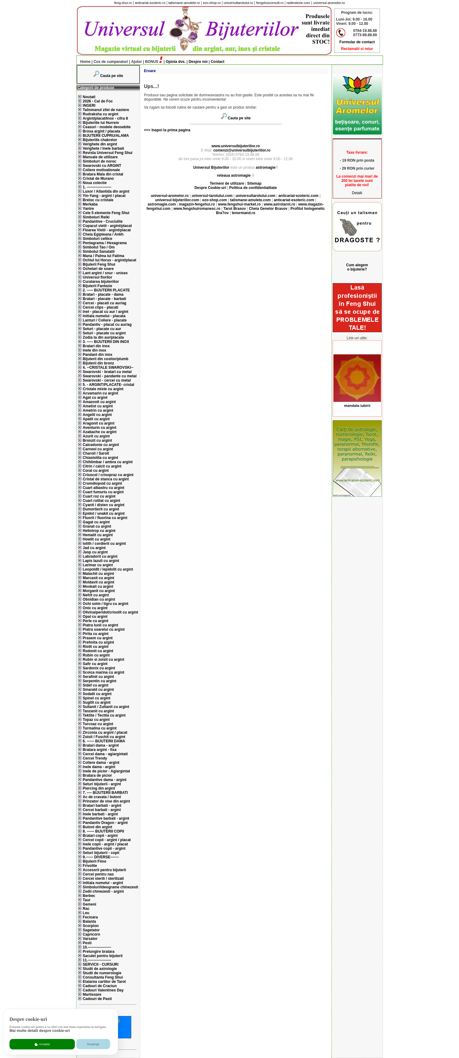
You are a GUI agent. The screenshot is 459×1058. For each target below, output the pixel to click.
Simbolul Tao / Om (99, 247)
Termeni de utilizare (227, 183)
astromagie (265, 167)
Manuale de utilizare (100, 157)
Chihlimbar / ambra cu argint (108, 462)
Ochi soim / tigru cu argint (105, 604)
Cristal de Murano (98, 178)
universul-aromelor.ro (329, 3)
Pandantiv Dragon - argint (105, 823)
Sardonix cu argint (99, 668)
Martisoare (92, 994)
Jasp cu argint (95, 552)
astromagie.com (161, 204)
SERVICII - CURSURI (100, 964)
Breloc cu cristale (98, 200)
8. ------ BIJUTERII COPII (103, 831)
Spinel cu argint (96, 698)
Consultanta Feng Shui (103, 977)
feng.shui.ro (123, 3)
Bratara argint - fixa (100, 750)
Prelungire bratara (98, 951)
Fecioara (90, 917)
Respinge (93, 1044)
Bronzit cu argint (97, 440)
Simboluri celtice (97, 239)
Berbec (89, 896)
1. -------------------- (97, 187)
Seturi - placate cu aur (102, 329)
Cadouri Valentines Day (103, 990)
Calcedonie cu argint (101, 445)
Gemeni (89, 904)
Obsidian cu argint (99, 599)
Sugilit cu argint (97, 702)
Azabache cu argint (100, 432)
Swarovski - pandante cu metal (109, 376)
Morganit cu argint (99, 591)
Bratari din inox (96, 346)
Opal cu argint (95, 616)
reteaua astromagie (234, 175)
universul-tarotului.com (212, 196)
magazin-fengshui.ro (197, 204)
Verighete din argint (100, 144)
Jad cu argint (94, 548)
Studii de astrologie (100, 969)
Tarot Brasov (235, 208)
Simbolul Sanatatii (99, 251)
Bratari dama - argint (101, 745)
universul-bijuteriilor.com (177, 200)
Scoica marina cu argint (103, 672)
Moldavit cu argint (98, 582)
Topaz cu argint (96, 720)
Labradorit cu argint (100, 556)
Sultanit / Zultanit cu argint (106, 707)
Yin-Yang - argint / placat (104, 196)
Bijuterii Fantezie (97, 286)
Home (83, 62)
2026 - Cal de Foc (98, 101)
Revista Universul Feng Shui (107, 153)
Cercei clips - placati (100, 307)
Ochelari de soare (98, 269)
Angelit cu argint (97, 415)
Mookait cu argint (98, 586)
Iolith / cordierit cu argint (104, 543)
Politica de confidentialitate (253, 188)
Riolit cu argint (96, 646)
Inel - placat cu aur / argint (105, 312)
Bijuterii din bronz (98, 363)
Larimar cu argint (98, 565)
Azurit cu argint (96, 436)
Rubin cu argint (96, 655)
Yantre (88, 208)
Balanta (89, 921)
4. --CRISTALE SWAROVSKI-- (108, 367)
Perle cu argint (95, 621)
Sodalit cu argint (97, 694)
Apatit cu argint (96, 419)
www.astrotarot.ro (279, 204)
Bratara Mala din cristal (103, 174)
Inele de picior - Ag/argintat (106, 771)
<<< (147, 130)
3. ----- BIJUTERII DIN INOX (106, 342)
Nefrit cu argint (96, 595)
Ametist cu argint (98, 406)
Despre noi (198, 62)
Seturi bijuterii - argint (102, 784)
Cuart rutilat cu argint (101, 500)
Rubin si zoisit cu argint (103, 659)
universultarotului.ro (238, 3)
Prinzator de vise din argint (106, 801)
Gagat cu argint (96, 522)
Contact (217, 62)
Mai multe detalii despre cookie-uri (40, 1031)
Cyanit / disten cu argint (103, 505)
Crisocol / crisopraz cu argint (108, 475)
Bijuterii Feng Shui (99, 264)
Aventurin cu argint (100, 427)
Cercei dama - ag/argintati (105, 754)
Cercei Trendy (95, 758)
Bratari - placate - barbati (104, 299)
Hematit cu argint (98, 535)
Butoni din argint (97, 827)
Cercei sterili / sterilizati (103, 878)
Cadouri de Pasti (97, 999)
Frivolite (90, 866)
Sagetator (91, 930)
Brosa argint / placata (101, 131)
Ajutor (136, 62)
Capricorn (91, 934)
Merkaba (90, 204)
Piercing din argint (99, 788)
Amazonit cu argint (99, 402)
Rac (86, 908)
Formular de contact (357, 42)
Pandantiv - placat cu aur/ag (107, 324)
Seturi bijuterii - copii (101, 853)
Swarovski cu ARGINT (102, 166)
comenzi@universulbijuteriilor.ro (241, 150)
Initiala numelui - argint (103, 883)
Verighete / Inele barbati (103, 148)
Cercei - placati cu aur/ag (104, 303)
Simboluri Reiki (96, 217)
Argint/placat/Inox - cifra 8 (105, 118)
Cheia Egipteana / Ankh (103, 234)
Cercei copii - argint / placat (107, 840)
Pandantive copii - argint (104, 848)
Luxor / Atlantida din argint (106, 191)
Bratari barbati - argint (102, 805)
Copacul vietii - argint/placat (107, 226)
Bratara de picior (97, 775)
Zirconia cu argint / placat (105, 732)
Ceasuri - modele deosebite (107, 127)
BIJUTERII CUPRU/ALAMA (106, 135)
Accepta (42, 1044)
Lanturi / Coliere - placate (105, 320)
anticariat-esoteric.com (294, 200)
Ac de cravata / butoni (102, 797)
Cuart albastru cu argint (103, 488)
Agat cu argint (95, 397)
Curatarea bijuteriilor (101, 281)
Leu (86, 913)
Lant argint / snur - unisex (105, 273)
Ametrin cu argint (98, 410)
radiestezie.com (298, 3)
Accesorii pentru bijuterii (104, 870)
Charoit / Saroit (96, 453)
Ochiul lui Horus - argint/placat (109, 260)
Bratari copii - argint (100, 835)
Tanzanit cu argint (98, 711)
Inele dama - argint (99, 767)
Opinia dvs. (176, 62)
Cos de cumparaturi (111, 62)
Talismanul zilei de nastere (106, 110)
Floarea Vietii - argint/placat (107, 230)
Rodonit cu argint (98, 651)
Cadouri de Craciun (100, 986)
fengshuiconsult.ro (269, 3)
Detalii (357, 193)
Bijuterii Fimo (94, 861)
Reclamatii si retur (357, 49)
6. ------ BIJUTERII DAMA (104, 741)
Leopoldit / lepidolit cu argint (108, 569)
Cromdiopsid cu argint (102, 483)
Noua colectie (95, 183)
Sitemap (254, 183)
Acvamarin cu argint (100, 393)
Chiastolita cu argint (100, 458)
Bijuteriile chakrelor (100, 140)
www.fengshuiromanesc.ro (197, 208)
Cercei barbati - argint (102, 810)
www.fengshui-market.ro (239, 204)
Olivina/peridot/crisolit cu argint (110, 612)
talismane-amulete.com (250, 200)
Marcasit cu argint (98, 578)
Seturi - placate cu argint (104, 333)
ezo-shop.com (214, 200)
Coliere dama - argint (101, 762)
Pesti (87, 943)
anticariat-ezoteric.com (298, 196)
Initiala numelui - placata (104, 316)
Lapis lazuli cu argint (101, 561)
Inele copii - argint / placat (105, 844)
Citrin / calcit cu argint (102, 466)
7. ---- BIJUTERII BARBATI (105, 793)
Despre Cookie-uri (210, 188)
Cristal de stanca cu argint (106, 479)
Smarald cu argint (98, 689)
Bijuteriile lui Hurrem (101, 123)
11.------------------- (97, 960)
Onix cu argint (95, 608)
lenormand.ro (243, 213)
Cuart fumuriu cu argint (103, 492)
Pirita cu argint (96, 634)
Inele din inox (94, 350)
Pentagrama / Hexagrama (105, 243)
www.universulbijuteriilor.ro (236, 146)
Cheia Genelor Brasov (268, 208)
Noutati (89, 97)
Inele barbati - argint (100, 814)
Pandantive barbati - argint (106, 818)
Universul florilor (97, 277)
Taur (86, 900)
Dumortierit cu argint (101, 509)
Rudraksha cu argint (100, 114)
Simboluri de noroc (99, 161)
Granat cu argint (97, 526)
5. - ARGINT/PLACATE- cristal (108, 385)
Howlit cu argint (96, 539)
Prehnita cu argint (98, 642)
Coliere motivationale (101, 170)
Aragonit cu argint (98, 423)
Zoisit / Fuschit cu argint (104, 737)
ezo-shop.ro (212, 3)
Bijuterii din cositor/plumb (105, 359)
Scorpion (91, 926)
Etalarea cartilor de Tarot (104, 981)
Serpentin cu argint (99, 681)
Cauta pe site (111, 76)
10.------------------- (97, 947)
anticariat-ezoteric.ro (150, 3)
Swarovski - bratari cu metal (107, 372)
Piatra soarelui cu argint (104, 629)
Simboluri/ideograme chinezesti (110, 887)
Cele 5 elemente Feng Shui (106, 213)
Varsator (90, 939)
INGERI (89, 105)
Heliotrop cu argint (99, 531)
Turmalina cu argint (100, 728)
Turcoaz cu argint (98, 724)
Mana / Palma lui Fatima (103, 256)
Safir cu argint (95, 664)
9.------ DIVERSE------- (101, 857)
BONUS (151, 62)
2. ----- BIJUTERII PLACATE (106, 290)
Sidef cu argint (95, 685)
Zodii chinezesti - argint (103, 891)
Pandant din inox (98, 354)
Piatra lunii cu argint (100, 625)
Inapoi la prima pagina (170, 130)
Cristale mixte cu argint (103, 389)
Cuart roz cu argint (99, 496)
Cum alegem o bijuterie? (357, 267)
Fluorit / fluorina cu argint (105, 518)
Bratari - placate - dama (103, 294)
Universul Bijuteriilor (211, 167)
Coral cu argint (96, 470)
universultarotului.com (255, 196)
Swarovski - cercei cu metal (107, 380)
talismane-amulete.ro (184, 3)
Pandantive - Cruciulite (103, 221)
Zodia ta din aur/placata (103, 337)
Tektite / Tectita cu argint (104, 715)
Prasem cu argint (98, 638)
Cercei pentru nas (98, 874)
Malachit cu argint (98, 573)
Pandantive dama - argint (105, 780)
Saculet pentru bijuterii (103, 956)
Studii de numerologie (102, 973)
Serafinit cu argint (98, 677)
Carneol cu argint (98, 449)
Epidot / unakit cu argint (104, 513)
